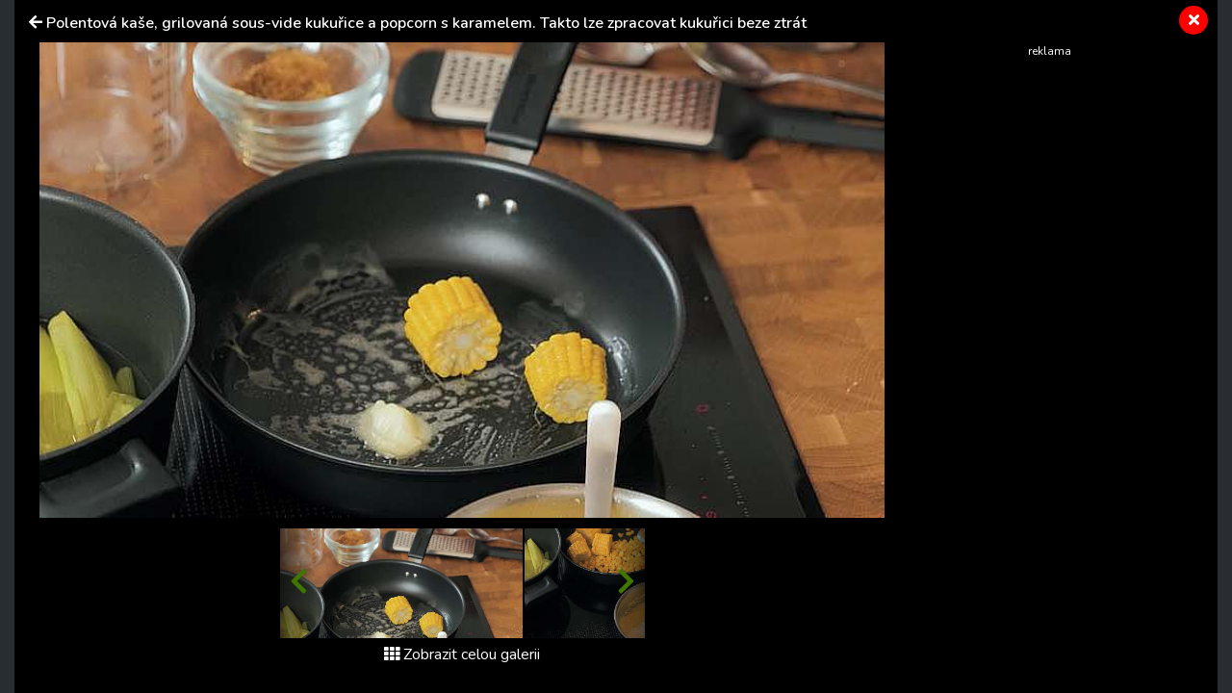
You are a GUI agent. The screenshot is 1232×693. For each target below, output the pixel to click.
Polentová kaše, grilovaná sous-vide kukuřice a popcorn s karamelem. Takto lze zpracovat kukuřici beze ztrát (426, 23)
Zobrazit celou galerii (462, 654)
